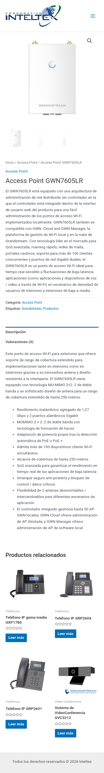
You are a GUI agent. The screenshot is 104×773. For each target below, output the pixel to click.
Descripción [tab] (16, 332)
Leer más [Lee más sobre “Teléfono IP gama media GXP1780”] (16, 637)
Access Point (27, 162)
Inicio (10, 162)
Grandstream (31, 309)
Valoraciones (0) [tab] (20, 342)
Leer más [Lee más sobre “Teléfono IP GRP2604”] (65, 633)
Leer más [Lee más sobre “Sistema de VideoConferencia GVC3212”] (65, 733)
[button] (90, 41)
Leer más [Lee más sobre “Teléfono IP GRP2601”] (16, 724)
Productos (51, 309)
